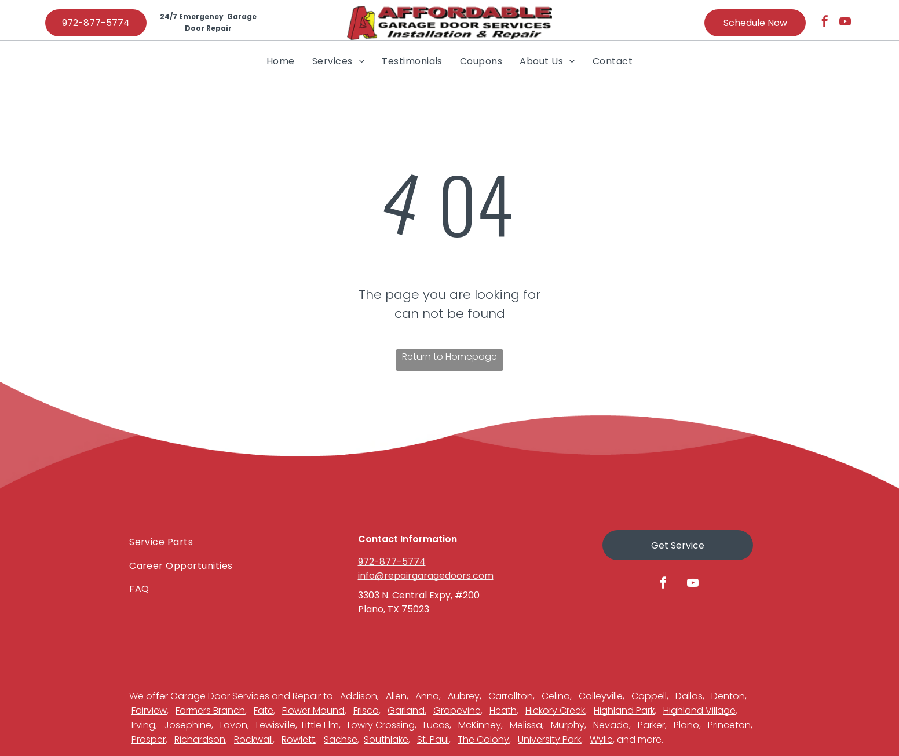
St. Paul (433, 739)
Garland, (407, 710)
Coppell (649, 696)
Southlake (386, 739)
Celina (556, 696)
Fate (263, 710)
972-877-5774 (392, 561)
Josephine (187, 725)
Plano (686, 725)
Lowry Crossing (381, 725)
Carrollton (510, 696)
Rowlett (298, 739)
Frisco (366, 710)
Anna (427, 696)
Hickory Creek (555, 710)
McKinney (479, 725)
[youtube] (845, 23)
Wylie (601, 739)
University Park (549, 739)
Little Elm (320, 725)
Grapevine (457, 710)
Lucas (436, 725)
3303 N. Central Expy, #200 (419, 595)
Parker (651, 725)
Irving (143, 725)
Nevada (611, 725)
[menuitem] (281, 61)
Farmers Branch (210, 710)
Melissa (526, 725)
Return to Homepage (449, 356)
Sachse (340, 739)
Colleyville (601, 696)
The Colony (483, 739)
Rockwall (253, 739)
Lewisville (275, 725)
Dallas (689, 696)
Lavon (233, 725)
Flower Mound (313, 710)
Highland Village (699, 710)
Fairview (149, 710)
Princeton (729, 725)
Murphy (567, 725)
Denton (728, 696)
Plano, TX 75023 (393, 609)
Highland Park (624, 710)
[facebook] (825, 23)
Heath (503, 710)
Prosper (148, 739)
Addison (358, 696)
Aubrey (464, 696)
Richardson (199, 739)
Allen (396, 696)
